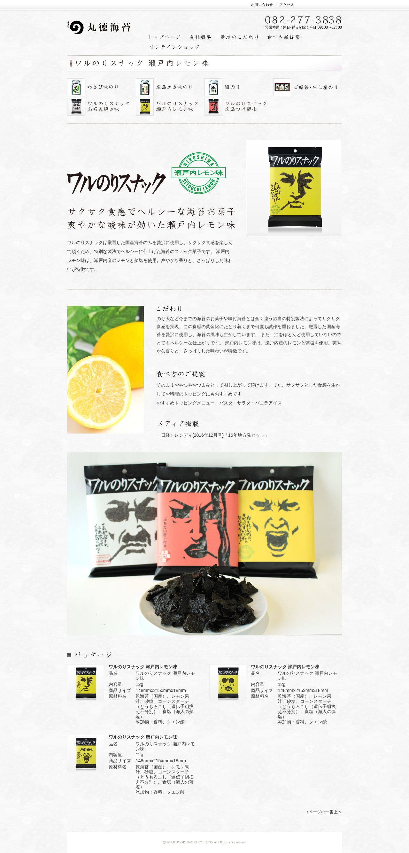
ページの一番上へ (325, 812)
